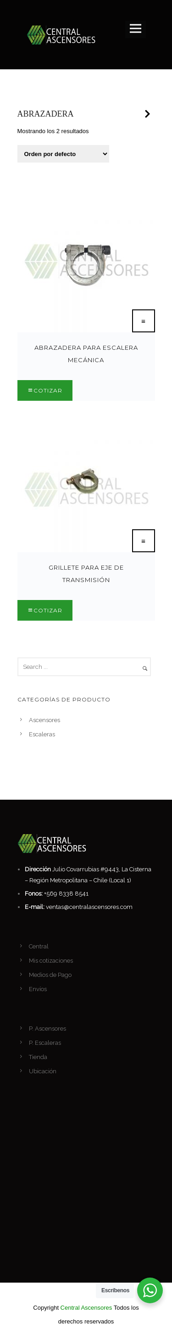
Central (39, 946)
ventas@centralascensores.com (89, 906)
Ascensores (44, 720)
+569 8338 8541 (66, 893)
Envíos (38, 989)
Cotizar (47, 390)
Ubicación (42, 1071)
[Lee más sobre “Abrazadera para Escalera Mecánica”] (143, 320)
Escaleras (42, 734)
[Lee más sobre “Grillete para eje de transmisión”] (143, 540)
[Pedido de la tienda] (63, 154)
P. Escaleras (45, 1042)
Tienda (38, 1057)
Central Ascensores (86, 1307)
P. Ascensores (47, 1028)
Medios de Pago (50, 974)
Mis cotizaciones (51, 960)
